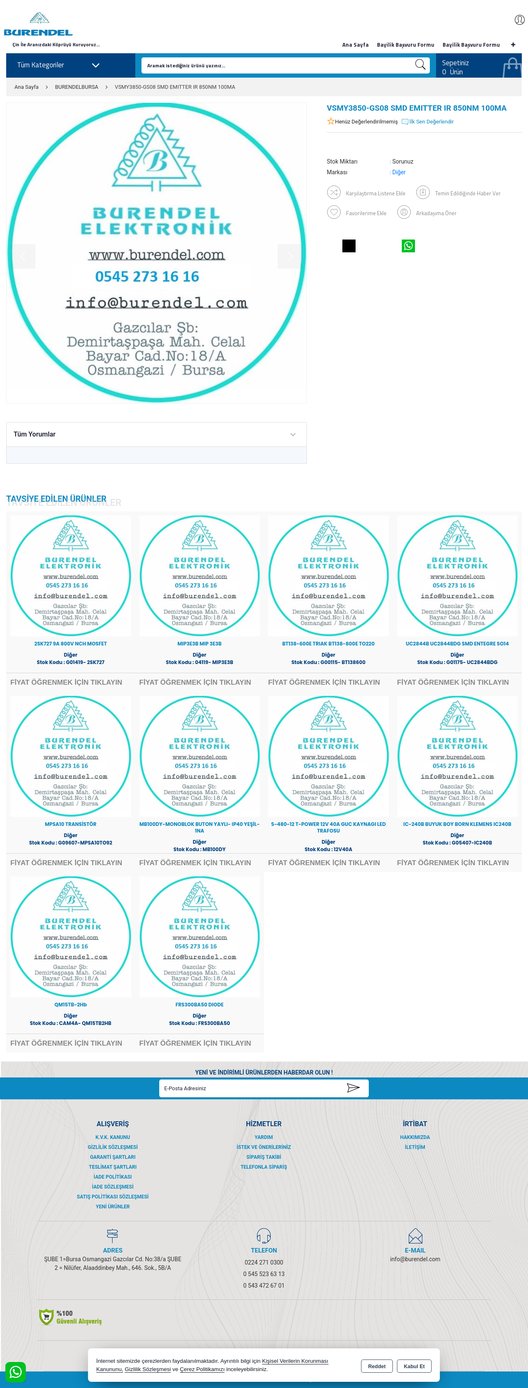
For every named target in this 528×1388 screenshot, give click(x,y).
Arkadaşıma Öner (427, 211)
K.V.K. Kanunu (112, 1137)
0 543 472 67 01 (264, 1285)
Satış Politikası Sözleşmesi (112, 1197)
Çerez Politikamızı (202, 1369)
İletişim (415, 1147)
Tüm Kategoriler (58, 65)
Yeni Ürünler (113, 1207)
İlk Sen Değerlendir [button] (427, 122)
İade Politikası (113, 1177)
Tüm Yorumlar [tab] (35, 434)
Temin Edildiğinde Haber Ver (459, 192)
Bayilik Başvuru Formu (405, 44)
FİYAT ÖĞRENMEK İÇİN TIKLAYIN (66, 682)
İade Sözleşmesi (113, 1187)
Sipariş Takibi (263, 1157)
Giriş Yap (516, 20)
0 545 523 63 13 (264, 1274)
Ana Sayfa (355, 44)
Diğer (399, 172)
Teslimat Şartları (113, 1167)
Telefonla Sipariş (263, 1167)
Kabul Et (414, 1366)
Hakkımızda (415, 1137)
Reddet (377, 1366)
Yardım (264, 1137)
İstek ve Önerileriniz (264, 1147)
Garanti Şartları (112, 1157)
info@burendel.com (415, 1259)
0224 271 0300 (264, 1262)
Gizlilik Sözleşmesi (113, 1147)
